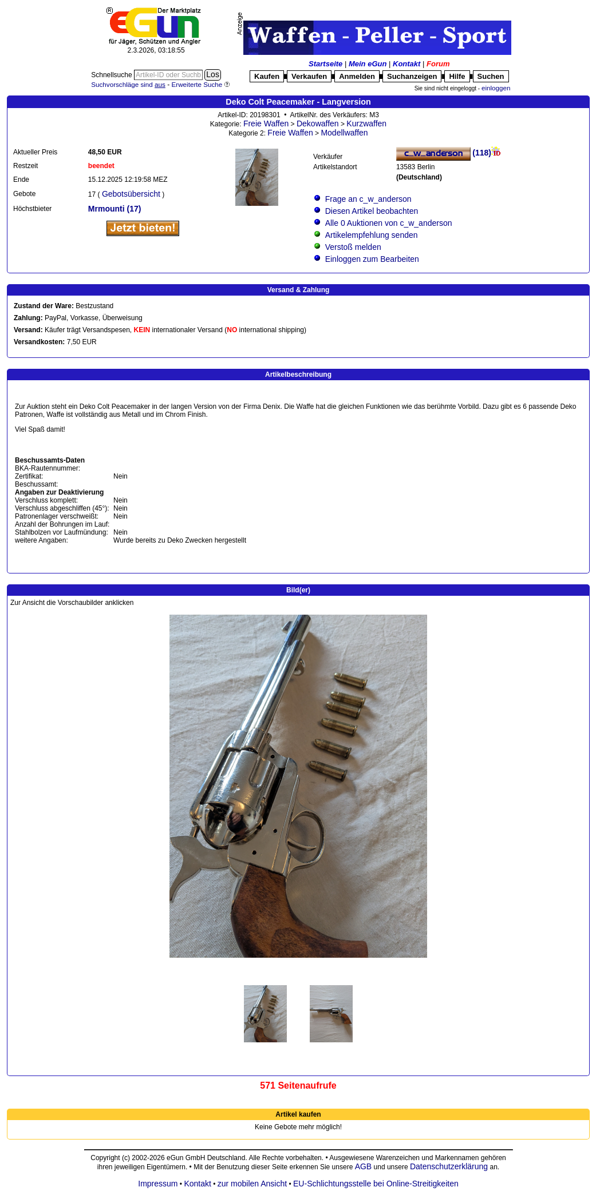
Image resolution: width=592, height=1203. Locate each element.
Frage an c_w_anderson (368, 199)
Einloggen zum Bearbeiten (372, 259)
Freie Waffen (266, 123)
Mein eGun (367, 63)
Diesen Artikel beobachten (372, 211)
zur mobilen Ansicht (252, 1183)
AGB (363, 1166)
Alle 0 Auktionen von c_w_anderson (388, 223)
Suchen (490, 76)
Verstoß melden (353, 247)
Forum (438, 63)
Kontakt (406, 63)
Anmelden (357, 76)
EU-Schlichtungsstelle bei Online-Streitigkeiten (376, 1183)
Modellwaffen (344, 132)
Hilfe (457, 76)
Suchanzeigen (412, 76)
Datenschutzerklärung (449, 1166)
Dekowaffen (318, 123)
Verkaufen (309, 76)
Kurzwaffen (366, 123)
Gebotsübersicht (131, 193)
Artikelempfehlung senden (371, 235)
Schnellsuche (112, 75)
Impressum (157, 1183)
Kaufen (266, 76)
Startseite (325, 63)
